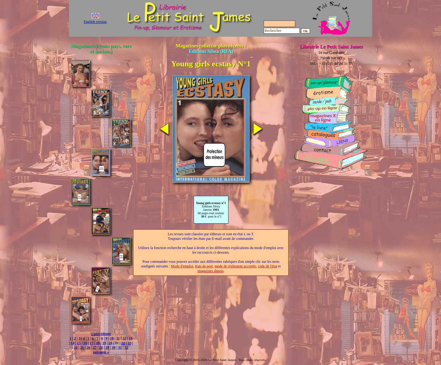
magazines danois (211, 271)
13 (130, 338)
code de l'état (267, 266)
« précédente (101, 334)
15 (79, 343)
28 (101, 347)
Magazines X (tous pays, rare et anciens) (101, 48)
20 (110, 343)
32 (126, 347)
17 (91, 343)
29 (107, 347)
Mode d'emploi (182, 266)
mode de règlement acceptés (235, 266)
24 (75, 347)
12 (124, 338)
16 (85, 343)
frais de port (204, 266)
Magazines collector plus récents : (211, 48)
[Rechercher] (282, 31)
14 (72, 343)
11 (118, 338)
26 (88, 347)
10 (112, 338)
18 (98, 343)
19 (104, 343)
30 (113, 347)
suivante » (101, 352)
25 (82, 347)
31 (120, 347)
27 (94, 347)
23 (129, 343)
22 (123, 343)
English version (95, 22)
